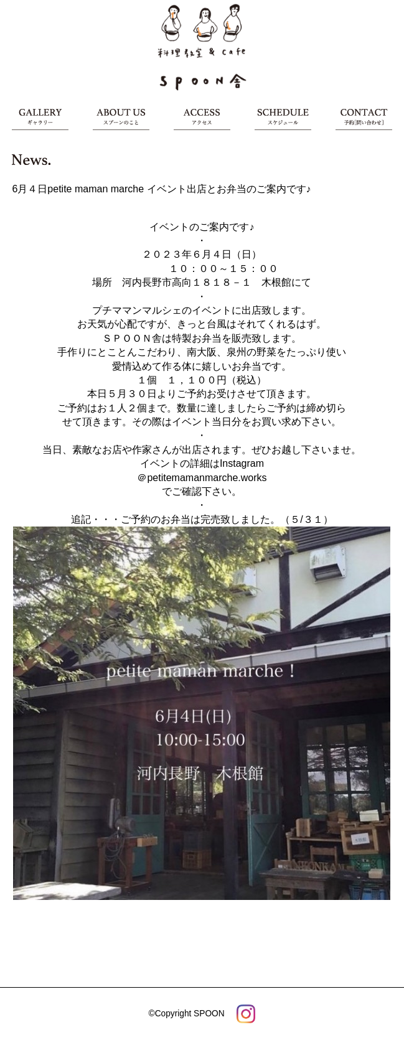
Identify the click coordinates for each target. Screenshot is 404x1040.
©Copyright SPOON (187, 1013)
